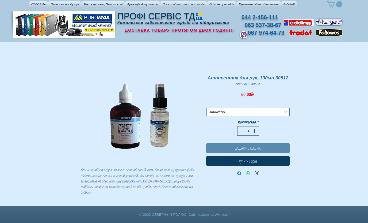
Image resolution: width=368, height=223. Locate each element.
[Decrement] (241, 130)
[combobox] (248, 112)
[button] (64, 4)
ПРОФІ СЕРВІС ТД (156, 16)
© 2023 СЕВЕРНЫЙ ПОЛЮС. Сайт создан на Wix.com (183, 214)
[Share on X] (257, 173)
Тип (248, 104)
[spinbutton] (248, 130)
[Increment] (255, 130)
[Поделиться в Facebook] (239, 173)
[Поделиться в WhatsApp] (248, 173)
